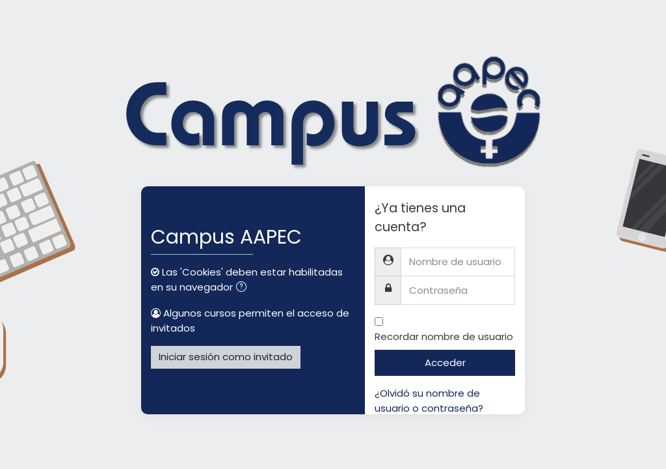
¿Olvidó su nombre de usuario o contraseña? (429, 400)
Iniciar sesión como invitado (226, 356)
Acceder (445, 362)
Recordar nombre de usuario (444, 336)
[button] (243, 288)
